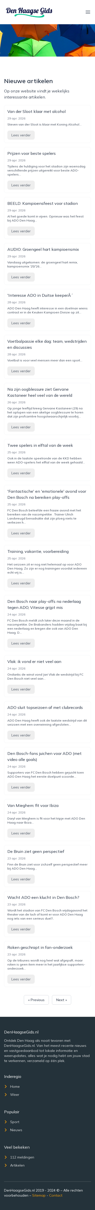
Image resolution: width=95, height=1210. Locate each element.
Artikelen (14, 1165)
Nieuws (13, 1130)
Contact (55, 1195)
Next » (61, 1000)
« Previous (36, 1000)
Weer (11, 1094)
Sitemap (39, 1195)
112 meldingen (19, 1157)
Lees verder (21, 135)
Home (12, 1086)
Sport (11, 1122)
